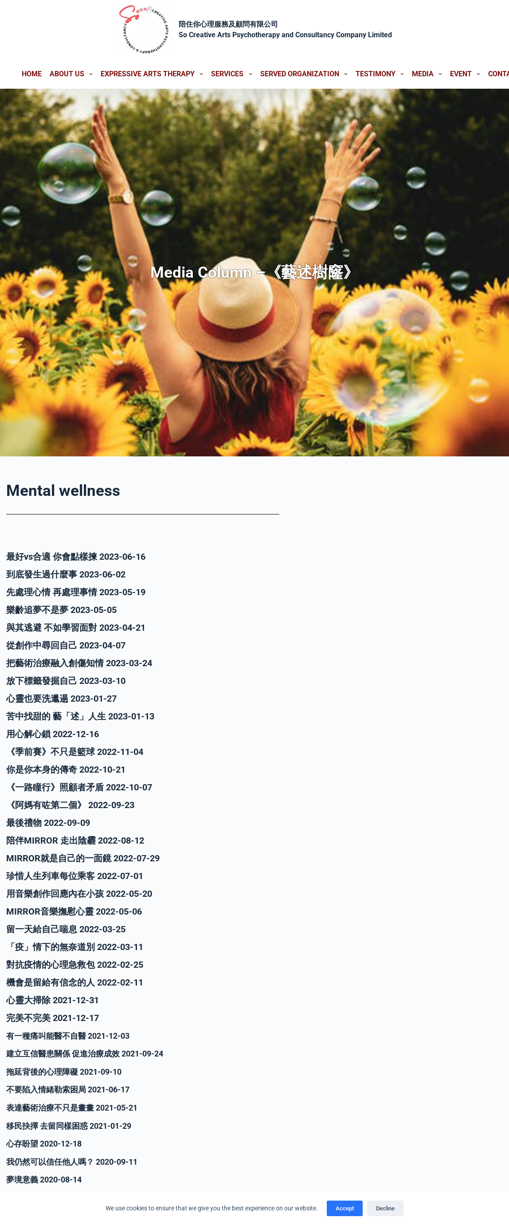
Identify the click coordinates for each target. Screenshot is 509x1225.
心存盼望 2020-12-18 (48, 1142)
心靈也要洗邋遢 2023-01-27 (61, 698)
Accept (345, 1208)
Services (233, 74)
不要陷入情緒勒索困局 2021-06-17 (74, 1089)
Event (467, 74)
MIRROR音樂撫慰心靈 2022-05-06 (74, 911)
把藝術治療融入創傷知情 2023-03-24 (79, 663)
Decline (385, 1208)
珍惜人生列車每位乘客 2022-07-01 (74, 876)
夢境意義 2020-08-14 (48, 1177)
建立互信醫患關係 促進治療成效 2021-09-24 (93, 1053)
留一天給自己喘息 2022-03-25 (65, 929)
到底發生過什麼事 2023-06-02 (65, 574)
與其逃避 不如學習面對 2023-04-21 (75, 627)
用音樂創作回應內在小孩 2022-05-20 (79, 893)
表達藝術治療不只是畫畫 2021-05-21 (79, 1106)
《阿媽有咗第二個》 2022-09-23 (70, 805)
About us (73, 74)
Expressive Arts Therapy (154, 74)
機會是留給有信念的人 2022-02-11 (74, 982)
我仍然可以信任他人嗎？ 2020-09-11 (79, 1159)
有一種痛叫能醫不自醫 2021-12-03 (74, 1035)
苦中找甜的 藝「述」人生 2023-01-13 (80, 716)
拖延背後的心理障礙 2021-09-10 (70, 1071)
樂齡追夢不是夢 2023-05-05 (61, 610)
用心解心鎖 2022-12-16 (52, 734)
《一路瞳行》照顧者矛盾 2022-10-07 (79, 787)
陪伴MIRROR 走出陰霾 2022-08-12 (75, 840)
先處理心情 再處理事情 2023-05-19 (75, 592)
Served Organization (305, 74)
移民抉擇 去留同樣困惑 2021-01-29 (75, 1124)
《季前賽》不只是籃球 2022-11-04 (74, 751)
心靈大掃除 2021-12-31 (52, 1000)
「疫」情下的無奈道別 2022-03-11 (74, 947)
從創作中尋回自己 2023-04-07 (65, 645)
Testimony (381, 74)
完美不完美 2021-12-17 (52, 1018)
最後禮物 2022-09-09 (48, 822)
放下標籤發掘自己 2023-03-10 (65, 680)
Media (429, 74)
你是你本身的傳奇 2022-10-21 (65, 769)
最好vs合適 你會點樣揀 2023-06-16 (75, 556)
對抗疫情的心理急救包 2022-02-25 (74, 964)
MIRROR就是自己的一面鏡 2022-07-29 (83, 858)
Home (32, 74)
